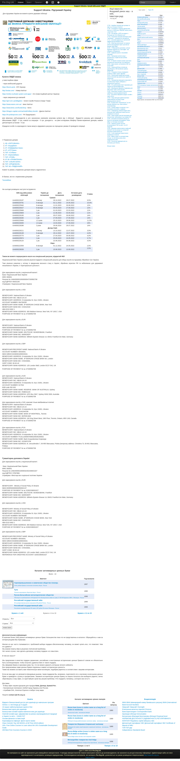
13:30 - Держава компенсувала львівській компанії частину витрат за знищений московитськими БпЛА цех (119, 130)
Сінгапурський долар (143, 57)
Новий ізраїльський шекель (145, 37)
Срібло (139, 94)
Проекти (38, 2)
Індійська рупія (141, 33)
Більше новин (111, 146)
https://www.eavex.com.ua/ (11, 104)
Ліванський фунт (142, 44)
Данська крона (141, 28)
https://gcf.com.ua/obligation (12, 101)
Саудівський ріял (142, 55)
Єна (138, 39)
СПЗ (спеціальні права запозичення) (147, 85)
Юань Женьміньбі (142, 24)
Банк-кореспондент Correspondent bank (137, 712)
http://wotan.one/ (8, 90)
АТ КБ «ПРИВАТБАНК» (13, 159)
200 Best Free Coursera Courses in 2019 (17, 730)
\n (22, 618)
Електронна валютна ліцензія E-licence (136, 709)
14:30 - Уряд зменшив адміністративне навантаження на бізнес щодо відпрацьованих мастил (118, 99)
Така (138, 20)
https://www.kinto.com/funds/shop (14, 108)
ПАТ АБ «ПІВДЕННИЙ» (13, 166)
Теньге (139, 41)
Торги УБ (150, 10)
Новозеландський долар (144, 52)
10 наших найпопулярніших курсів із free (17, 707)
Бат (138, 66)
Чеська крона (141, 26)
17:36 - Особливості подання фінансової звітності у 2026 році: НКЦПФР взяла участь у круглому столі (119, 30)
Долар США (140, 76)
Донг (138, 59)
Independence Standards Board (133, 730)
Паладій (139, 98)
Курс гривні (142, 10)
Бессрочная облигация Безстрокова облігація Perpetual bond (144, 716)
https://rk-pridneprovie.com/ (12, 115)
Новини (20, 2)
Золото (139, 92)
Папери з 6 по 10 (111, 746)
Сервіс (173, 2)
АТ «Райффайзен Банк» (14, 148)
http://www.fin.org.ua (151, 755)
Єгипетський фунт (142, 72)
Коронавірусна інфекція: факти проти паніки (18, 721)
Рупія (138, 35)
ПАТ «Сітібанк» (10, 152)
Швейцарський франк (143, 65)
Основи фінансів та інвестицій (13, 718)
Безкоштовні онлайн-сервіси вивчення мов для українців (23, 712)
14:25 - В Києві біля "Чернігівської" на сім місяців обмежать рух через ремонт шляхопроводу (118, 104)
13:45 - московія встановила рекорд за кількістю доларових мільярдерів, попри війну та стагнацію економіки (118, 120)
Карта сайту (90, 757)
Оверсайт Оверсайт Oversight (133, 707)
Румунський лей (141, 81)
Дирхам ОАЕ (141, 68)
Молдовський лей (142, 50)
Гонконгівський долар (143, 30)
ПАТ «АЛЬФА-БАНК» (13, 162)
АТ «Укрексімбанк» (12, 155)
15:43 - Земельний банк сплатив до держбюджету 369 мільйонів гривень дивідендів (117, 69)
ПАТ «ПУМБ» (10, 157)
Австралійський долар (143, 19)
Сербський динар (142, 77)
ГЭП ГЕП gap (127, 728)
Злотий (139, 90)
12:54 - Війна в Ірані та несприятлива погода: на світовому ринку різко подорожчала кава (117, 138)
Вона (138, 43)
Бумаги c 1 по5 (17, 613)
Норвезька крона (142, 54)
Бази (29, 2)
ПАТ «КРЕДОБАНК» (12, 164)
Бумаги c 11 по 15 (85, 613)
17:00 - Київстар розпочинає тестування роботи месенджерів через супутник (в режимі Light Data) (118, 44)
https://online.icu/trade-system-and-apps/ (16, 94)
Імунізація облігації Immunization (134, 714)
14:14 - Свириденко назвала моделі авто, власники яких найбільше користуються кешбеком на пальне (119, 112)
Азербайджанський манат (144, 79)
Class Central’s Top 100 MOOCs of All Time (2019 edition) (23, 723)
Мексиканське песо (142, 48)
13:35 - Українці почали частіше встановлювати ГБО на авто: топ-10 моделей (117, 125)
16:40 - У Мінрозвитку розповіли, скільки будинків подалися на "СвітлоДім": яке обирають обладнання (118, 49)
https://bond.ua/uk (8, 87)
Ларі (138, 88)
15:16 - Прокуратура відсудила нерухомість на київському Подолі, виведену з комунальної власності (119, 81)
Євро (138, 87)
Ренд (138, 61)
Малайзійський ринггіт (143, 46)
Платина (139, 96)
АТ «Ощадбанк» (11, 146)
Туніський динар (141, 70)
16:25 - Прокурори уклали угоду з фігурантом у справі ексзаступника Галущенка (117, 57)
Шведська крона (141, 63)
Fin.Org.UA (8, 2)
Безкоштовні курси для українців (14, 709)
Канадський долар (142, 22)
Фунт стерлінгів (141, 74)
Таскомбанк (6, 180)
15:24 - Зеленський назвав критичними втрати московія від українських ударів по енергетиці (119, 77)
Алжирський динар (142, 17)
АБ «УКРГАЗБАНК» (12, 143)
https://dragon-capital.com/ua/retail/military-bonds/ (20, 111)
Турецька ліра (141, 83)
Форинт (139, 32)
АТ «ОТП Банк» (11, 150)
